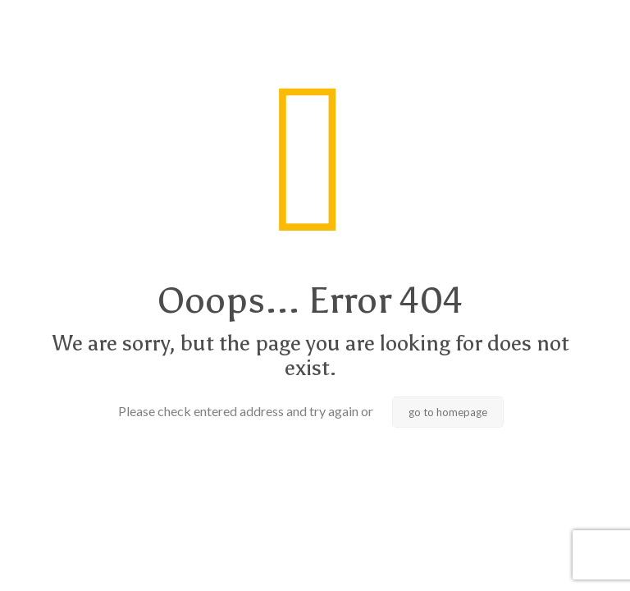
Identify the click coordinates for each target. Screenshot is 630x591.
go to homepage (448, 412)
